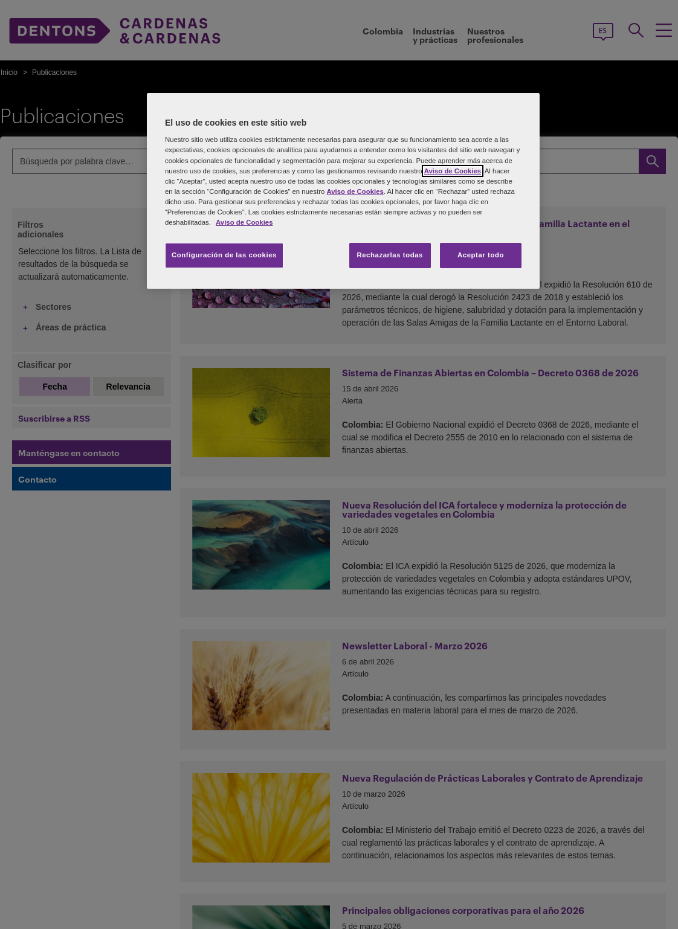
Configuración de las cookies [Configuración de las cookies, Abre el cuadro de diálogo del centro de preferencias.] (224, 255)
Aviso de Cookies (452, 171)
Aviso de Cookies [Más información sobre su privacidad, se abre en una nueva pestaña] (244, 222)
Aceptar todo (480, 255)
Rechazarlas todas (390, 255)
